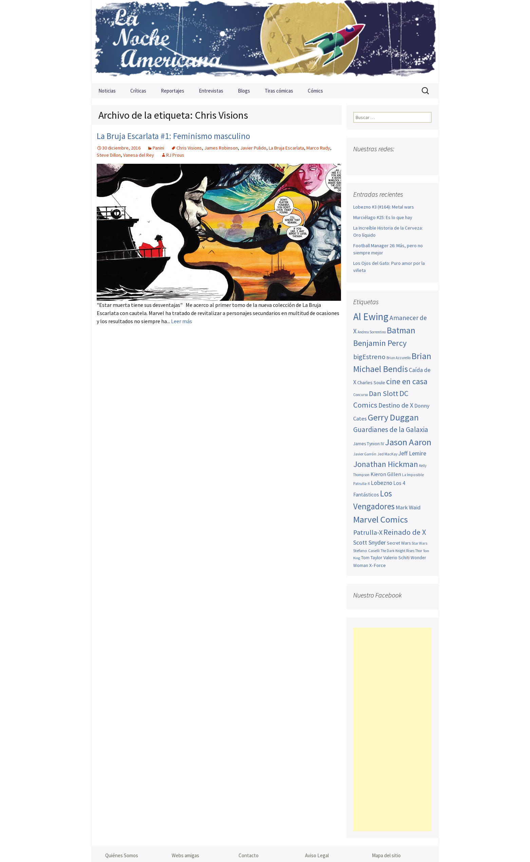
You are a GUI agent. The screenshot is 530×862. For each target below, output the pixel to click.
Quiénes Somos (121, 855)
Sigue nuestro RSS (425, 162)
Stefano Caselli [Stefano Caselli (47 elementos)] (366, 550)
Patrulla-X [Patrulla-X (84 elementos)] (367, 532)
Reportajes (172, 90)
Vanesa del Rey (138, 155)
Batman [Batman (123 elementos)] (401, 330)
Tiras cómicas (279, 90)
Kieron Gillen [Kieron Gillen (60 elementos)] (386, 474)
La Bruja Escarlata (286, 148)
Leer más (181, 321)
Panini (158, 148)
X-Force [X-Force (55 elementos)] (377, 565)
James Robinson (221, 148)
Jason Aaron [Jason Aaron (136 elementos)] (408, 442)
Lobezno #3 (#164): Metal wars (383, 207)
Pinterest (399, 162)
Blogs (244, 90)
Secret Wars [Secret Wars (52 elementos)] (399, 543)
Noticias (107, 90)
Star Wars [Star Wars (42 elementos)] (419, 543)
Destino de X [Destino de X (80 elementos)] (395, 405)
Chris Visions (189, 148)
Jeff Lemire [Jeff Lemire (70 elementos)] (412, 453)
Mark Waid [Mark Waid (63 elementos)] (408, 507)
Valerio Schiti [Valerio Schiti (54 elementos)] (396, 557)
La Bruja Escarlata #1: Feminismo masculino (173, 136)
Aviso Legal (317, 855)
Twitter (372, 162)
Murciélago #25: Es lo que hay (382, 217)
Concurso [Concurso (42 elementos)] (360, 394)
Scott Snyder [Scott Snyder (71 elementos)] (369, 542)
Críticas (138, 90)
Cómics (315, 90)
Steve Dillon (109, 155)
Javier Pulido (253, 148)
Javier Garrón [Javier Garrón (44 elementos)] (364, 454)
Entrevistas (211, 90)
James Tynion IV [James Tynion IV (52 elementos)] (368, 443)
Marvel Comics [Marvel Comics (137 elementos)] (380, 519)
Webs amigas (185, 855)
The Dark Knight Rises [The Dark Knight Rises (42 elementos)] (397, 550)
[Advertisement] (392, 729)
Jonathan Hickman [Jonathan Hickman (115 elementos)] (385, 464)
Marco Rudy (318, 148)
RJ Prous (175, 155)
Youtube (386, 162)
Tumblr (412, 162)
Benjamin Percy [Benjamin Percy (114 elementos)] (379, 343)
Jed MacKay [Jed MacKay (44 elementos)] (387, 454)
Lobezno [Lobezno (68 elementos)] (381, 483)
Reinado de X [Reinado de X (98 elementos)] (404, 532)
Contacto (249, 855)
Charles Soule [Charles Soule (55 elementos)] (371, 382)
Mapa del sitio (386, 855)
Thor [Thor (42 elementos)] (418, 550)
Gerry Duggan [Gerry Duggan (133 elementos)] (393, 417)
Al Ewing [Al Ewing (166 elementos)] (371, 316)
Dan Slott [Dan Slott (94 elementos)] (383, 393)
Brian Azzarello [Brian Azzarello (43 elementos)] (398, 357)
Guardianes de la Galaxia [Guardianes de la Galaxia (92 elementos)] (390, 429)
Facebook (359, 162)
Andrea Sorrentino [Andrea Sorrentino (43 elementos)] (372, 332)
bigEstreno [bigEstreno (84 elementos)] (369, 356)
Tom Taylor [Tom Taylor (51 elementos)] (371, 557)
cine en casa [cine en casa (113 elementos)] (407, 381)
